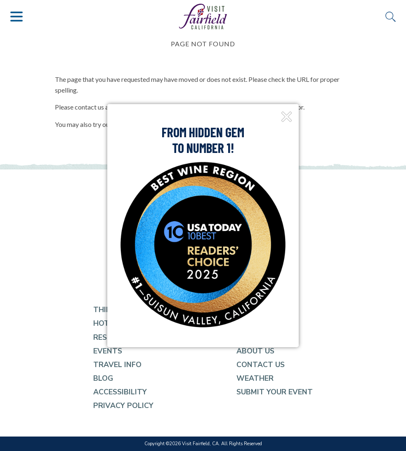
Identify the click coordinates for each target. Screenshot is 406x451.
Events (107, 351)
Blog (103, 378)
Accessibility (120, 392)
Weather (255, 378)
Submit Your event (274, 392)
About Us (255, 351)
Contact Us (260, 365)
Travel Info (117, 365)
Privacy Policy (123, 405)
